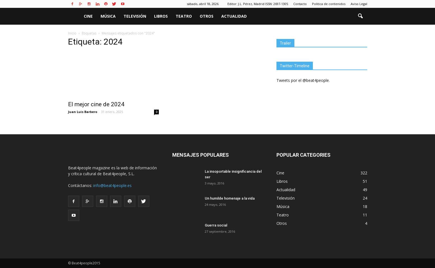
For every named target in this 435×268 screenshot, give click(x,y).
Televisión (135, 16)
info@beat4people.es (112, 185)
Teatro (184, 16)
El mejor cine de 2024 (96, 104)
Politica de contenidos (328, 4)
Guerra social (216, 225)
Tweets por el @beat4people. (303, 80)
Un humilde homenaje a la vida (230, 198)
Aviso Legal (359, 4)
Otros (206, 16)
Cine (88, 16)
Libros (161, 16)
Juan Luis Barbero (82, 112)
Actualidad (234, 16)
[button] (360, 16)
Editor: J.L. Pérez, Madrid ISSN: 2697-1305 (257, 4)
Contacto (300, 4)
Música (108, 16)
